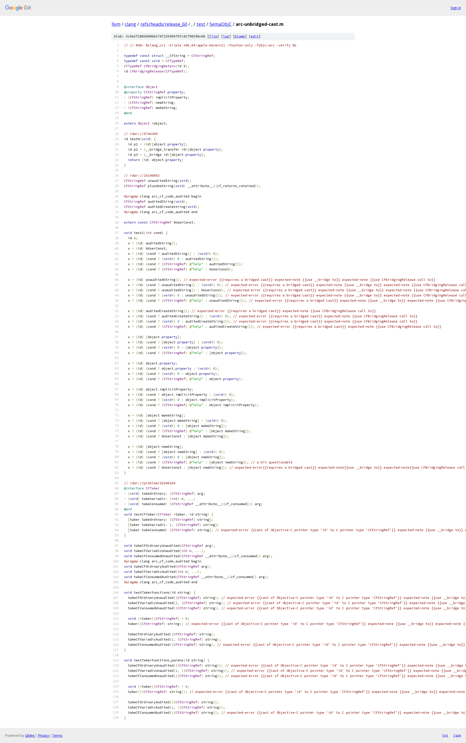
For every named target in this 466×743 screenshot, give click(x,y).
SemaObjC (220, 24)
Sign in (456, 7)
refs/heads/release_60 (163, 24)
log (226, 36)
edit (255, 36)
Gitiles (30, 735)
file (213, 36)
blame (240, 36)
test (201, 24)
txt (445, 735)
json (457, 735)
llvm (116, 24)
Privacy (43, 735)
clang (130, 24)
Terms (57, 735)
